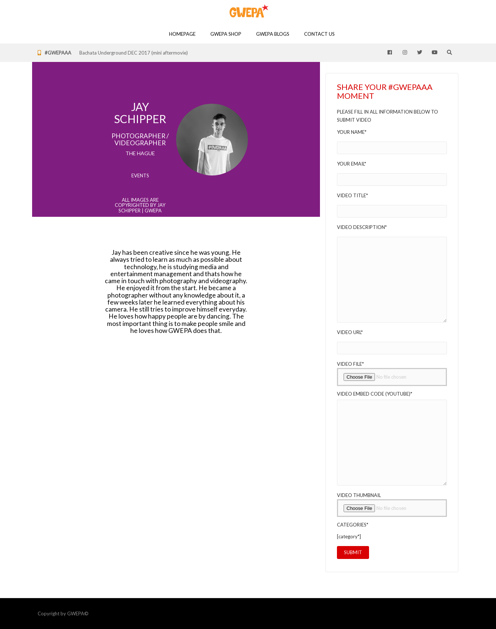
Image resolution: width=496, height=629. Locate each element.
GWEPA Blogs (272, 34)
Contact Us (319, 34)
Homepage (182, 34)
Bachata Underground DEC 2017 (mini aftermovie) (133, 53)
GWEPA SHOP (225, 34)
